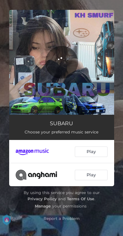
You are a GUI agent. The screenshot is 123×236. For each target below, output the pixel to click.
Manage (43, 206)
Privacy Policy (42, 198)
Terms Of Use (80, 198)
